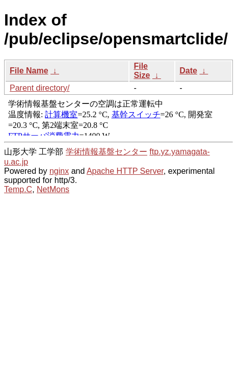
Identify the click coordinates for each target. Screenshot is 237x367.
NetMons (53, 189)
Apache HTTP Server (125, 171)
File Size (142, 71)
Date (188, 70)
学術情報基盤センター (106, 151)
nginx (59, 171)
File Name (29, 70)
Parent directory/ (39, 88)
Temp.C (18, 189)
